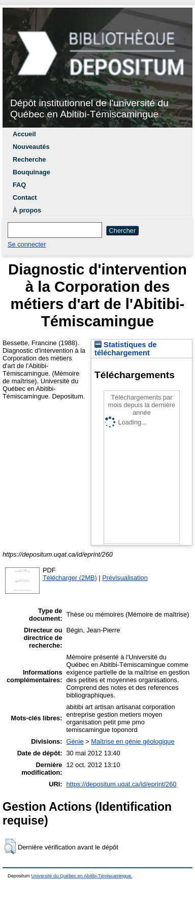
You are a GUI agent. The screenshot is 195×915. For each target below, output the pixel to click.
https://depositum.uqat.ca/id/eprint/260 (122, 784)
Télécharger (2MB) (70, 578)
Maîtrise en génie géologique (132, 741)
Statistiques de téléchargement (125, 349)
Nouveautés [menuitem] (31, 146)
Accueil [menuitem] (24, 134)
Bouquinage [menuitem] (31, 172)
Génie (75, 741)
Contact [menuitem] (25, 197)
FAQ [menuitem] (19, 185)
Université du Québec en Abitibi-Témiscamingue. (82, 875)
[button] (10, 846)
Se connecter (27, 244)
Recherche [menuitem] (29, 159)
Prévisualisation (125, 578)
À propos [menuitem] (27, 210)
